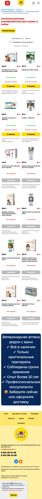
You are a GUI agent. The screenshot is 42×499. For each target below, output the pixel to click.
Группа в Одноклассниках (21, 461)
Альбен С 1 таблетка (28, 118)
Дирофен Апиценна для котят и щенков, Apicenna (11, 304)
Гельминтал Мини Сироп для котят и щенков (11, 166)
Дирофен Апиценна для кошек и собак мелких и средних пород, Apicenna (29, 259)
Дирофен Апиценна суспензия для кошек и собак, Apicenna (9, 213)
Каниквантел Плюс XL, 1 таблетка (9, 118)
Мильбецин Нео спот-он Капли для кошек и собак (9, 70)
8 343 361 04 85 (9, 455)
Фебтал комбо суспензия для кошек (11, 258)
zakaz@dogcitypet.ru (8, 449)
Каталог (7, 3)
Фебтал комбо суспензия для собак (31, 212)
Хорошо (14, 495)
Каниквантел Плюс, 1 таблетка (28, 304)
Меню (2, 3)
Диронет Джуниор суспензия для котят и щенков (31, 166)
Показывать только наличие (22, 42)
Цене (27, 38)
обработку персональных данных (12, 490)
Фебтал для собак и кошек (30, 70)
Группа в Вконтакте (16, 461)
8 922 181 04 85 (8, 453)
